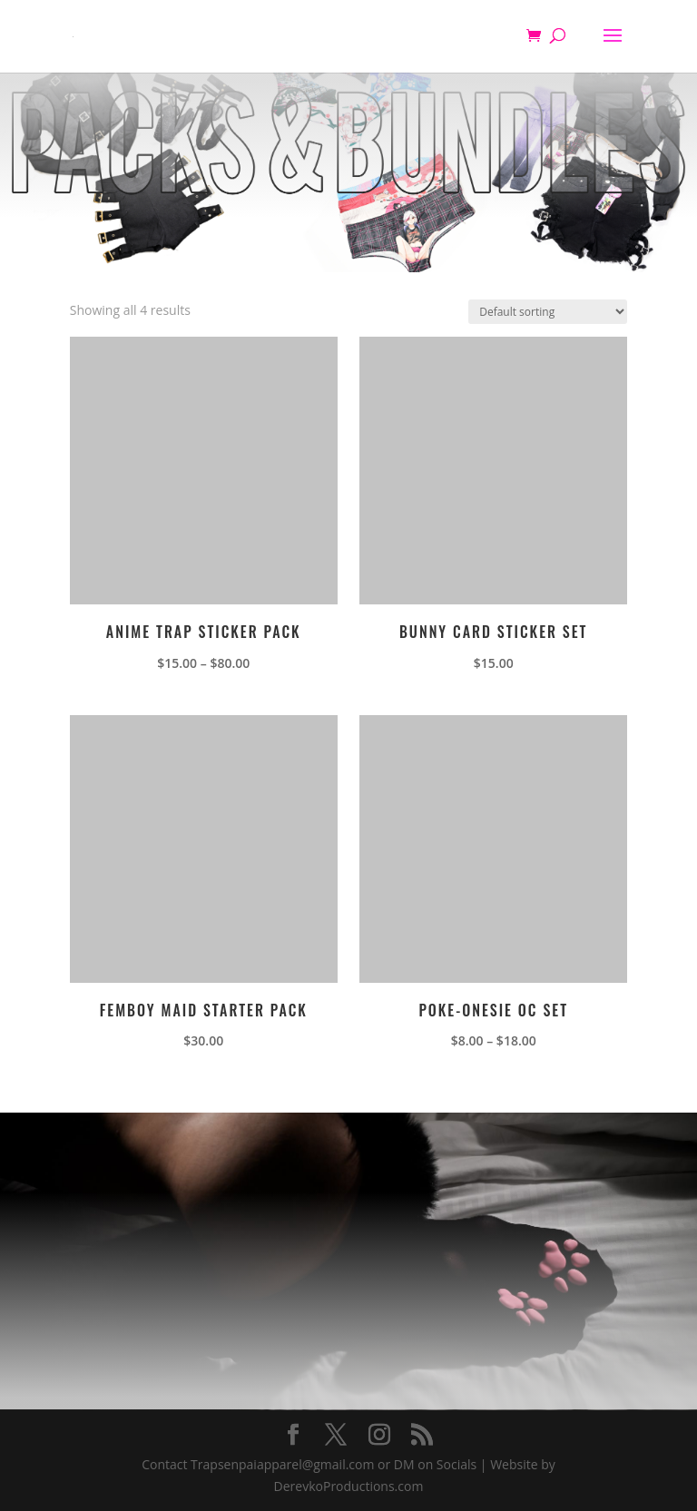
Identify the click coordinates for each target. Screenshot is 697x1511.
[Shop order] (547, 311)
